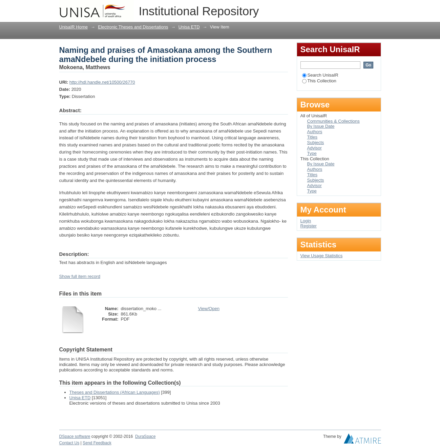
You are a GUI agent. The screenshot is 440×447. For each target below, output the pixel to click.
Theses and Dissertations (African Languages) (114, 392)
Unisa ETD (189, 26)
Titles (312, 137)
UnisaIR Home (73, 26)
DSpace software (74, 436)
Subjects (315, 142)
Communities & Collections (333, 121)
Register (308, 225)
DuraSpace (145, 436)
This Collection (319, 80)
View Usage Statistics (321, 255)
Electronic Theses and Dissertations (133, 26)
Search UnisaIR (320, 75)
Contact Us (69, 443)
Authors (314, 131)
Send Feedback (97, 443)
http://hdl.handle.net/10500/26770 (102, 82)
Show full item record (79, 276)
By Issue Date (321, 126)
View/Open (208, 308)
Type (312, 153)
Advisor (314, 147)
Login (375, 8)
